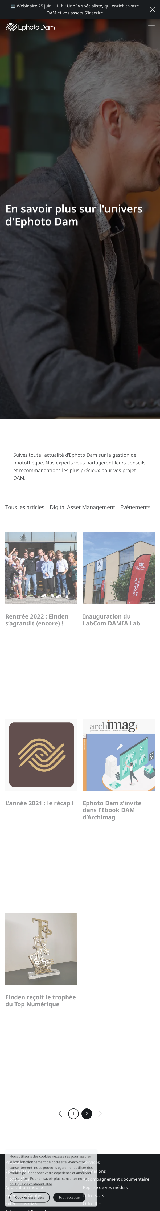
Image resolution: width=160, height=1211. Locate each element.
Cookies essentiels (29, 1199)
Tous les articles (24, 507)
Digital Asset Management (82, 507)
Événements (135, 507)
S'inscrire (93, 13)
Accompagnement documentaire (116, 1193)
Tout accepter (69, 1199)
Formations (94, 1185)
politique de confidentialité (30, 1186)
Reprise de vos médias (105, 1201)
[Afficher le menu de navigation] (151, 27)
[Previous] (60, 1127)
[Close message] (152, 9)
